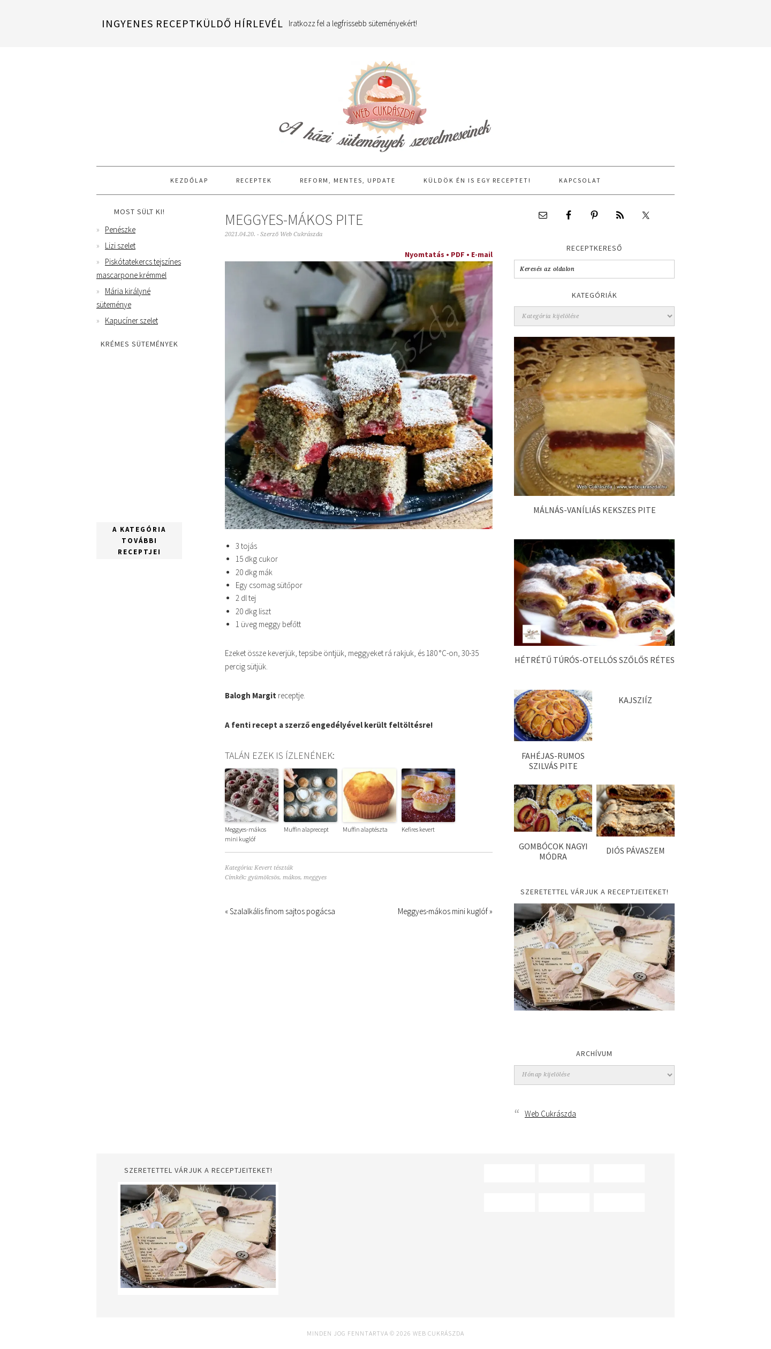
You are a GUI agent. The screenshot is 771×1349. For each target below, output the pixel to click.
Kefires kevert (418, 829)
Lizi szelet (120, 245)
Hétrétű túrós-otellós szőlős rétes (595, 659)
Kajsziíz (635, 700)
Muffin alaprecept (306, 829)
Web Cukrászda (385, 102)
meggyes (315, 877)
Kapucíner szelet (131, 320)
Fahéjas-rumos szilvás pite (553, 760)
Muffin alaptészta (365, 829)
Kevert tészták (273, 867)
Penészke (120, 229)
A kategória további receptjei (139, 540)
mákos (291, 877)
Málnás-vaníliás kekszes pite (594, 509)
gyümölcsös (263, 877)
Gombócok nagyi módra (553, 851)
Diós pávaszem (635, 850)
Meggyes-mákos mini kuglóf (245, 834)
